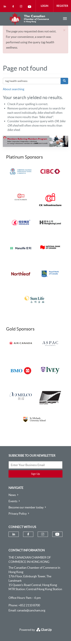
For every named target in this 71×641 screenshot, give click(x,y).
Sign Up (35, 473)
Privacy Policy (18, 513)
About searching (13, 89)
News (12, 495)
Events (13, 501)
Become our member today (26, 507)
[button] (64, 30)
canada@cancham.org (31, 610)
